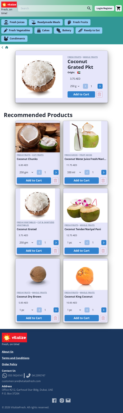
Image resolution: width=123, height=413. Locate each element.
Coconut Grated (27, 229)
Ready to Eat (89, 30)
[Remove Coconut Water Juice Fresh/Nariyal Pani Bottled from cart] (103, 180)
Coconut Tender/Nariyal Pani (83, 229)
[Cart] (118, 8)
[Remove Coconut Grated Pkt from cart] (99, 94)
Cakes (43, 30)
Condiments (14, 38)
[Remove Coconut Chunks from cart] (55, 180)
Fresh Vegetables (17, 30)
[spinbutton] (92, 86)
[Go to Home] (4, 47)
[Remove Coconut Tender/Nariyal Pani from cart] (103, 251)
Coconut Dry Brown (29, 296)
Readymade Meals (45, 22)
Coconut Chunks (27, 159)
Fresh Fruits (77, 22)
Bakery (63, 30)
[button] (85, 86)
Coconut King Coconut (79, 296)
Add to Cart (81, 94)
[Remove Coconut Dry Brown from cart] (55, 318)
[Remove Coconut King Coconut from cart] (103, 318)
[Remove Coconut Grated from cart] (55, 251)
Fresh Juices (14, 22)
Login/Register (104, 8)
